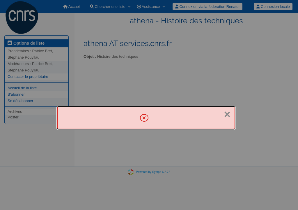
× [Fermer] (227, 114)
